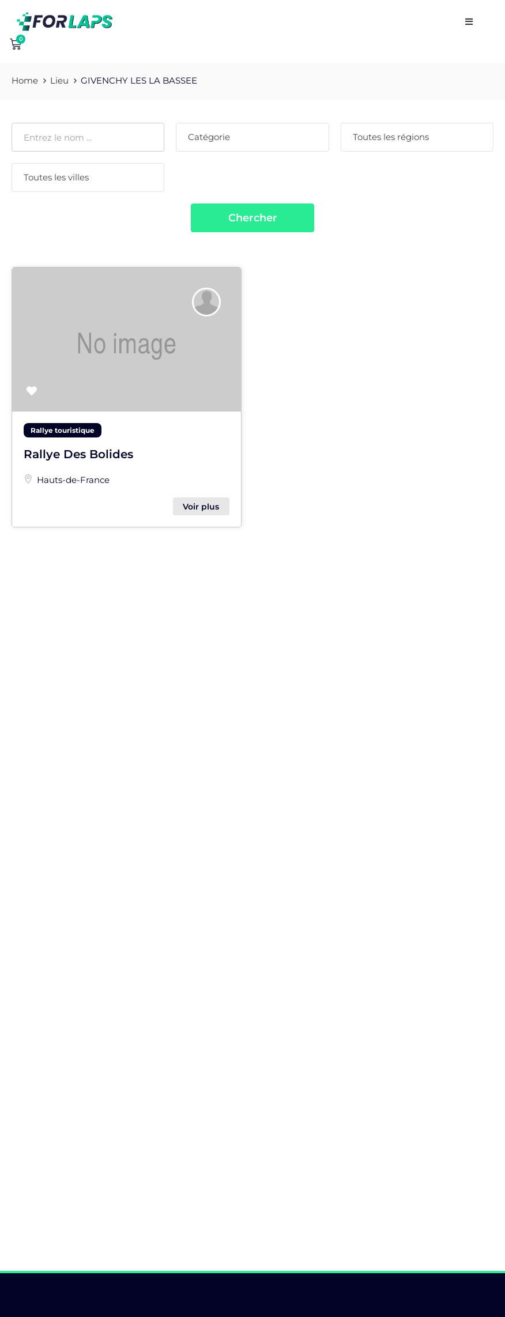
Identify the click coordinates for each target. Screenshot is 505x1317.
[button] (32, 392)
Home (25, 80)
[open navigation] (469, 21)
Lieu (59, 80)
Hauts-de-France (73, 479)
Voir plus (201, 506)
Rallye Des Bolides (78, 454)
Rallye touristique (63, 430)
